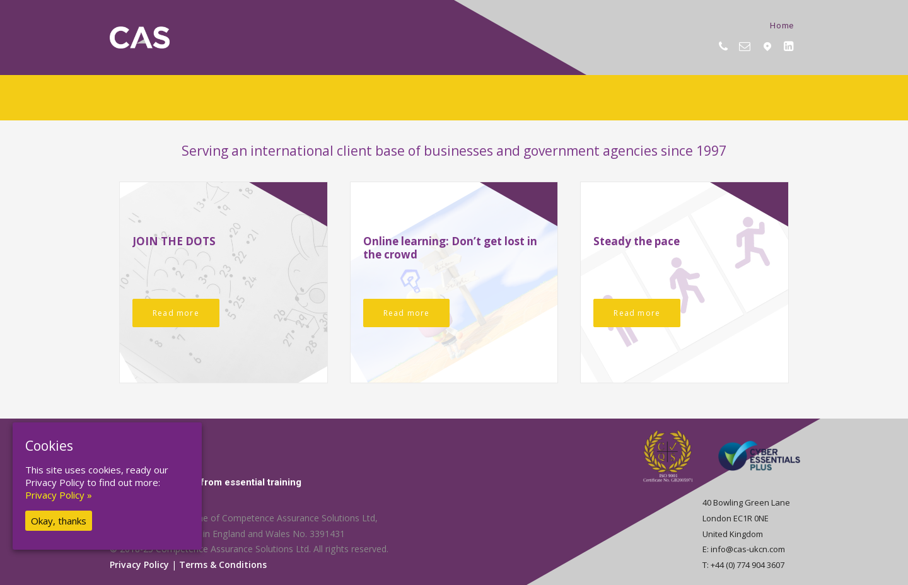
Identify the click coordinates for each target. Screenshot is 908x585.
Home (782, 24)
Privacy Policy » (58, 495)
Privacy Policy (139, 565)
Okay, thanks (58, 520)
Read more (176, 313)
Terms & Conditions (223, 565)
